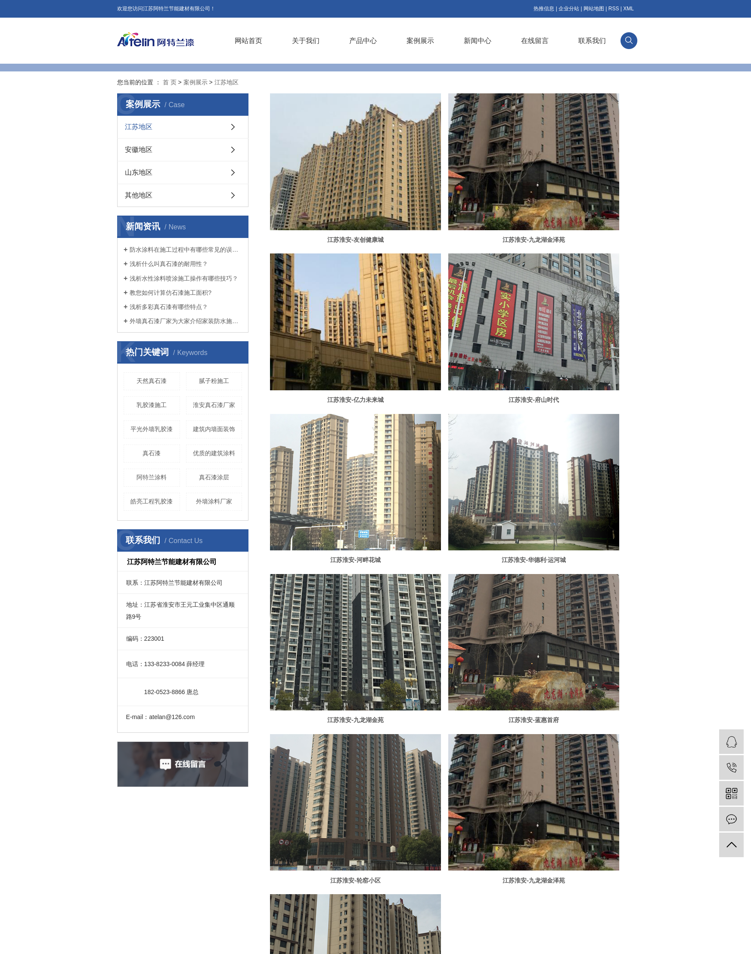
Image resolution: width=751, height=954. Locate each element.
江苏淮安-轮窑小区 (575, 429)
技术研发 (127, 891)
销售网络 (127, 904)
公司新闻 (321, 852)
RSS (613, 9)
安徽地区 (138, 149)
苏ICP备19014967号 (302, 941)
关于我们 (306, 40)
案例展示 (420, 40)
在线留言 (535, 40)
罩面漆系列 (195, 904)
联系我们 (592, 40)
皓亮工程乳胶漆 (151, 501)
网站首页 (248, 40)
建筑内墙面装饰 (214, 429)
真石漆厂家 (368, 941)
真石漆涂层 (214, 477)
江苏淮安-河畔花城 (452, 312)
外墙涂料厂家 (214, 501)
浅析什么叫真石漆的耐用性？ (169, 263)
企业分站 (569, 9)
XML (628, 9)
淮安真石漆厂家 (214, 404)
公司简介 (127, 852)
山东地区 (138, 172)
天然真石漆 (152, 380)
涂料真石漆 (433, 941)
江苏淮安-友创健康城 (328, 195)
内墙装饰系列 (197, 891)
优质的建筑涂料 (214, 453)
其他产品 (192, 917)
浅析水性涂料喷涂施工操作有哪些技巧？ (184, 278)
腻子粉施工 (214, 380)
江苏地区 (226, 82)
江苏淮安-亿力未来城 (575, 195)
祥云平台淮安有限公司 (607, 941)
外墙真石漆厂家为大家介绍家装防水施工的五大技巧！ (186, 321)
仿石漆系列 (195, 852)
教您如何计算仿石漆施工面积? (170, 292)
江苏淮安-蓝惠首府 (452, 429)
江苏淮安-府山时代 (328, 312)
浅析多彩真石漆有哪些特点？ (169, 306)
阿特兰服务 (130, 917)
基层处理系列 (197, 878)
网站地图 (593, 9)
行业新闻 (321, 865)
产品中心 (363, 40)
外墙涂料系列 (197, 865)
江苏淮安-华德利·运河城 (575, 312)
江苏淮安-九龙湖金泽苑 (452, 195)
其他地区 (138, 195)
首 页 (170, 82)
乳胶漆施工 (152, 404)
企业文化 (127, 865)
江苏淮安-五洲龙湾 (452, 545)
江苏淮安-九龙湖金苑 (328, 429)
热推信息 (544, 9)
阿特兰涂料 (152, 477)
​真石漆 (152, 453)
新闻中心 (477, 40)
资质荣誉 (127, 878)
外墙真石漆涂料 (400, 941)
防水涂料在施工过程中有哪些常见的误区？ (186, 249)
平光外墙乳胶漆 (151, 429)
